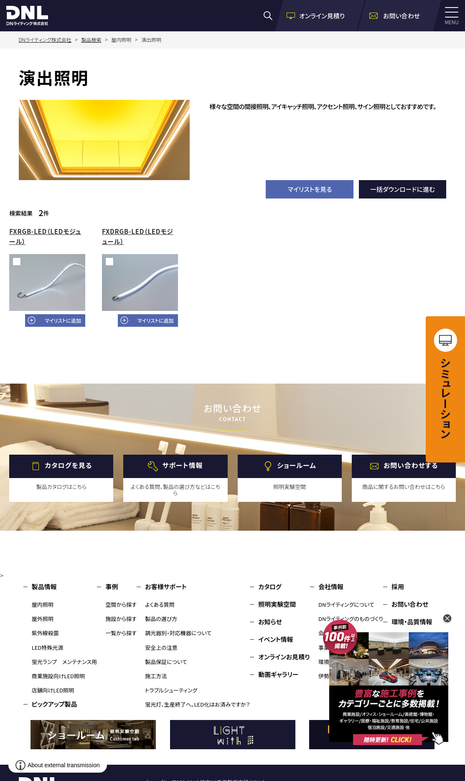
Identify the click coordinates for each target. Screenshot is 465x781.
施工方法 (156, 676)
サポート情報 (182, 465)
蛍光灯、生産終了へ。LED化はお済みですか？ (197, 704)
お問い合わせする (411, 465)
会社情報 (330, 586)
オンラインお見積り (284, 656)
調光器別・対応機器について (178, 633)
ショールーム (296, 465)
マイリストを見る (309, 189)
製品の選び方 (161, 619)
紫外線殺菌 (45, 633)
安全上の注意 (161, 647)
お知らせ (270, 621)
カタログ (269, 586)
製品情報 (44, 586)
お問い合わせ (409, 604)
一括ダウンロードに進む (402, 189)
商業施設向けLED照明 (58, 676)
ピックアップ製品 (54, 704)
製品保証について (166, 662)
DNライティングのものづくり (350, 619)
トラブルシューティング (171, 690)
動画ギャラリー (278, 674)
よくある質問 (160, 604)
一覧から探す (121, 633)
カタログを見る (68, 465)
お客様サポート (165, 586)
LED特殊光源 (48, 647)
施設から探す (121, 619)
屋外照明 (42, 619)
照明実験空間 (277, 604)
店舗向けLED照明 (53, 690)
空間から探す (121, 604)
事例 (111, 586)
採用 (397, 586)
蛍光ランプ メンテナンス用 (64, 662)
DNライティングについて (346, 604)
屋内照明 (42, 604)
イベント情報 (275, 639)
